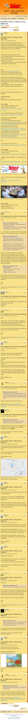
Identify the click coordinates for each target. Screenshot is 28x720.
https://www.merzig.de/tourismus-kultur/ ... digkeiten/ (13, 154)
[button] (18, 30)
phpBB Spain (15, 715)
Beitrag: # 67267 (4, 522)
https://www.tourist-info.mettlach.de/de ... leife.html (13, 129)
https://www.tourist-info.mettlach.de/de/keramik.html (13, 134)
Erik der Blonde (22, 287)
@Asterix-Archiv (6, 405)
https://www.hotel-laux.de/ (13, 71)
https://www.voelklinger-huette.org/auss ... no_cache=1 (14, 137)
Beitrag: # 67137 (4, 40)
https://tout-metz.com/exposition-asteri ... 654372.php (14, 164)
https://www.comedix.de (16, 404)
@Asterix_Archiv (18, 405)
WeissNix (7, 409)
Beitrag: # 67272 (4, 617)
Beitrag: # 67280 (4, 682)
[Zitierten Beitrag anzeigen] (16, 223)
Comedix (7, 25)
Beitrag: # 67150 (4, 297)
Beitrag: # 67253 (4, 490)
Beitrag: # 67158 (4, 416)
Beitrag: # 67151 (4, 315)
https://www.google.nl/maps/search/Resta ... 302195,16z (11, 181)
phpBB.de (19, 717)
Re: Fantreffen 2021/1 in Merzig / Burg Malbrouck (11, 441)
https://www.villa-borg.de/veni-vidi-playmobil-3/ (12, 114)
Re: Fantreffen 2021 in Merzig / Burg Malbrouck (14, 216)
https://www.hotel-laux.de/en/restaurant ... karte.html (13, 145)
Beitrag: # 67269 (4, 553)
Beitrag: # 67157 (4, 388)
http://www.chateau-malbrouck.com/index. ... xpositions (14, 161)
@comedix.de (3, 406)
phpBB (10, 714)
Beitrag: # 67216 (4, 443)
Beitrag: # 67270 (4, 580)
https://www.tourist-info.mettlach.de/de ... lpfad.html (13, 128)
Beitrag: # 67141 (4, 217)
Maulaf (6, 291)
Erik (5, 211)
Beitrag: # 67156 (4, 348)
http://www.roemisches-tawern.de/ (9, 125)
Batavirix (5, 32)
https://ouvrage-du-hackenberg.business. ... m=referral (14, 122)
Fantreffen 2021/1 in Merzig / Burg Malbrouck (12, 23)
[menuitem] (4, 16)
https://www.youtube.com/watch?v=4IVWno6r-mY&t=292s (12, 109)
